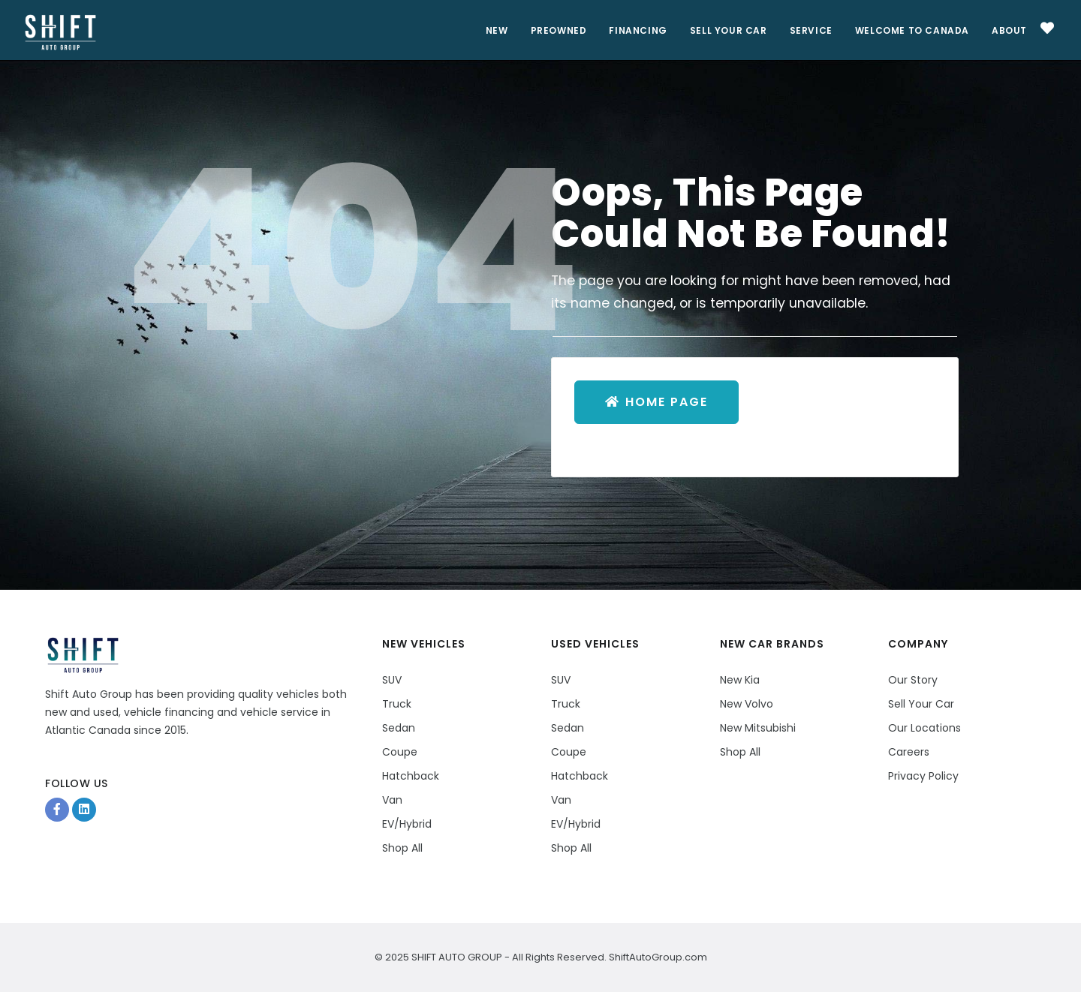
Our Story (913, 679)
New (497, 30)
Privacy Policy (923, 775)
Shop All (402, 847)
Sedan (398, 727)
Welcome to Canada (912, 30)
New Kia (740, 679)
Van (392, 799)
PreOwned (559, 30)
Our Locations (924, 727)
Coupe (399, 751)
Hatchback (410, 775)
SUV (392, 679)
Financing (638, 30)
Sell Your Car (728, 30)
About (1009, 30)
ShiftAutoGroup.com (657, 957)
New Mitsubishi (758, 727)
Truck (396, 703)
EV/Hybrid (407, 823)
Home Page (656, 401)
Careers (908, 751)
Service (811, 30)
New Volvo (746, 703)
